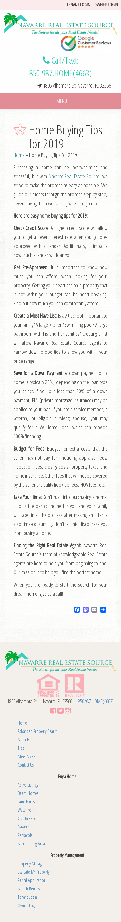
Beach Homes (28, 793)
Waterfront (26, 810)
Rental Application (32, 880)
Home (19, 155)
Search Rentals (29, 889)
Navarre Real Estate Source (74, 176)
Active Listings (28, 785)
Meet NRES (26, 756)
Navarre (23, 827)
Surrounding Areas (32, 843)
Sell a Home (27, 740)
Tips (21, 748)
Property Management (34, 863)
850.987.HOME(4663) (60, 73)
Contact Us (26, 765)
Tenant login (78, 4)
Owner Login (106, 4)
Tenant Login (27, 897)
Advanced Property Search (38, 731)
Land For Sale (28, 801)
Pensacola (25, 835)
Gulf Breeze (27, 818)
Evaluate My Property (33, 872)
